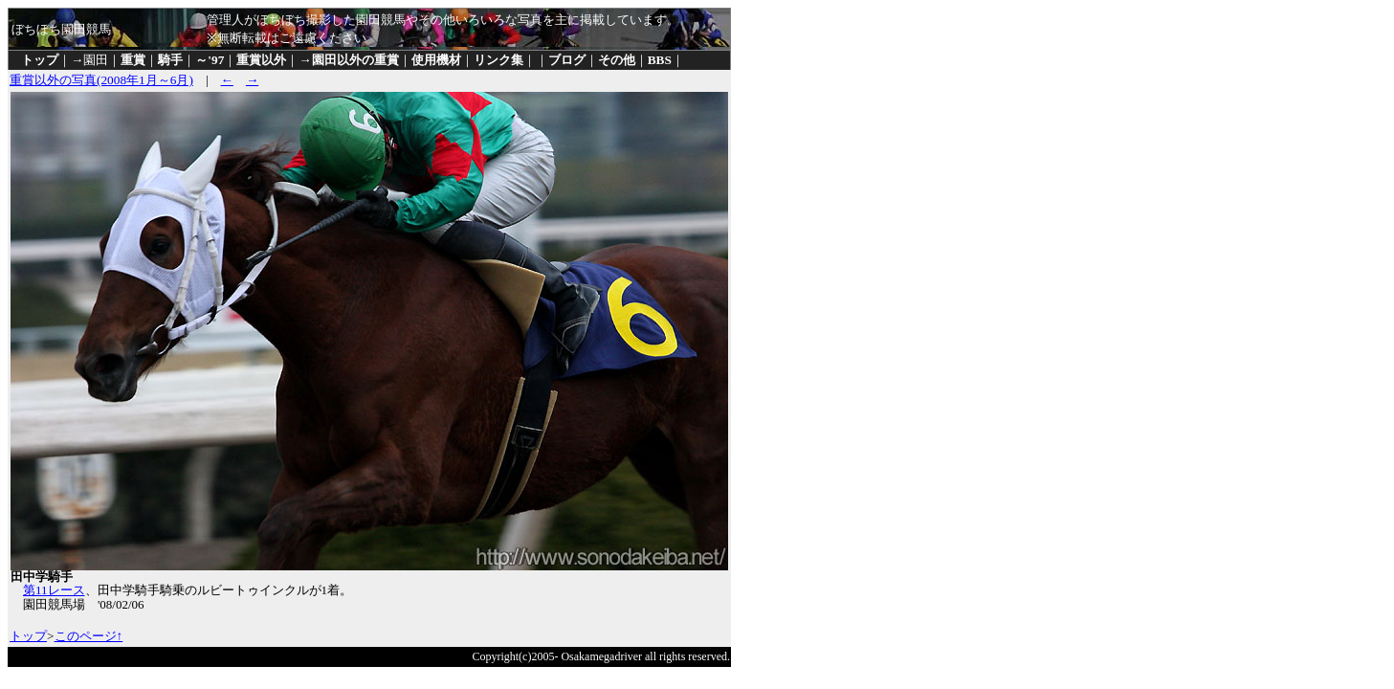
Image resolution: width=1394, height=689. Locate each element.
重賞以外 (261, 60)
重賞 (133, 60)
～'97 (209, 60)
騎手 (170, 60)
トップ (39, 60)
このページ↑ (89, 636)
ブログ (567, 60)
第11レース (54, 590)
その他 (616, 60)
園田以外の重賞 (355, 60)
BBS (660, 60)
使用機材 (436, 60)
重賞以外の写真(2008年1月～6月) (101, 80)
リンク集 (498, 60)
